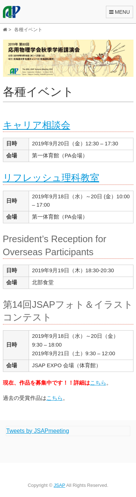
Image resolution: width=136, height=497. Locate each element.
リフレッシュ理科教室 (51, 178)
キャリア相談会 (36, 125)
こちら (98, 383)
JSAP (59, 485)
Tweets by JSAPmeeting (37, 431)
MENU (119, 12)
